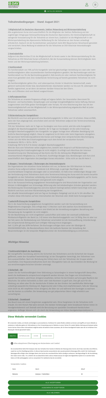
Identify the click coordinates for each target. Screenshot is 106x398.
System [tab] (36, 336)
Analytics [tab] (13, 336)
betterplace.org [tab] (24, 336)
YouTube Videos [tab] (47, 336)
